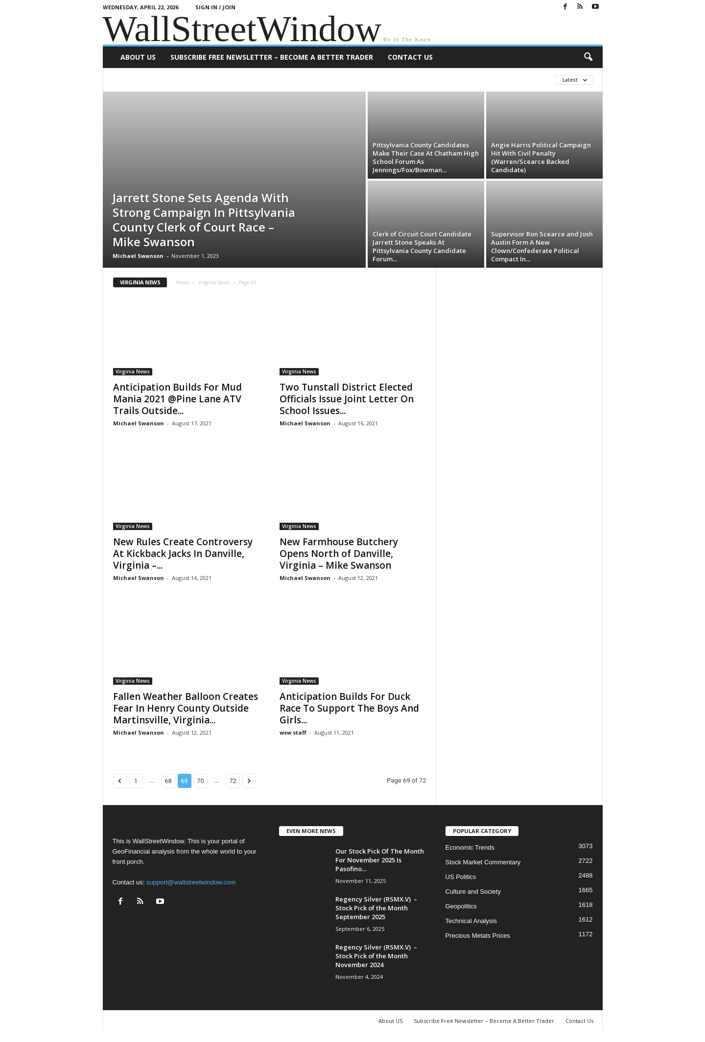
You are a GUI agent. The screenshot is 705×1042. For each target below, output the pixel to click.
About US (138, 57)
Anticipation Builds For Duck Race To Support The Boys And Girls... (349, 708)
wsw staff (293, 732)
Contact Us (410, 57)
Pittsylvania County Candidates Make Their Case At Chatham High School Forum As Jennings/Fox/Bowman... (426, 157)
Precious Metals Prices (478, 935)
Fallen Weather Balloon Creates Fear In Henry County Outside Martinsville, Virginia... (185, 708)
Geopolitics (461, 906)
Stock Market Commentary (483, 862)
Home (182, 282)
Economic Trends (470, 847)
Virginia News (214, 282)
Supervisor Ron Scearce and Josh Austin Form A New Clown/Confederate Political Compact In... (542, 246)
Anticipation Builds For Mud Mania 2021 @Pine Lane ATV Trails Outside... (177, 399)
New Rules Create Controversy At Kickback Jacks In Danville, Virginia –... (183, 553)
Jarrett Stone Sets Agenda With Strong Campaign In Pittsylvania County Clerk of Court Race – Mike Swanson (204, 219)
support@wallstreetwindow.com (190, 882)
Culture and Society (473, 891)
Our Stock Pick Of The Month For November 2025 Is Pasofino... (379, 860)
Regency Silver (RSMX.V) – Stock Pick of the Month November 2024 (376, 956)
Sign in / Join (215, 7)
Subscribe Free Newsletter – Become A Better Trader (271, 57)
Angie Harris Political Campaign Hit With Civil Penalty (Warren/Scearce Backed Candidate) (541, 157)
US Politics (461, 876)
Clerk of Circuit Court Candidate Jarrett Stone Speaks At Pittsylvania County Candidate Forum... (422, 246)
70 (200, 781)
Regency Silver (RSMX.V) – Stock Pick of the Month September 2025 (376, 908)
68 (168, 781)
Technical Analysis (471, 921)
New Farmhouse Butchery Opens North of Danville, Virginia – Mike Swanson (339, 553)
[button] (588, 57)
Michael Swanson (138, 255)
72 (232, 781)
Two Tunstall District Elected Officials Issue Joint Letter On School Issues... (347, 399)
